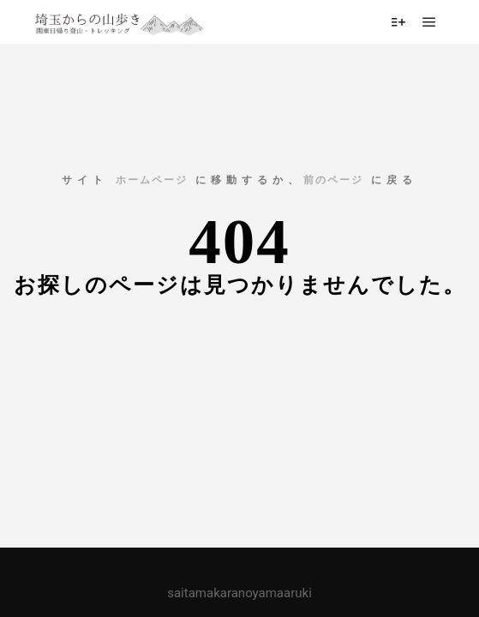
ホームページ (152, 180)
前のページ (333, 180)
